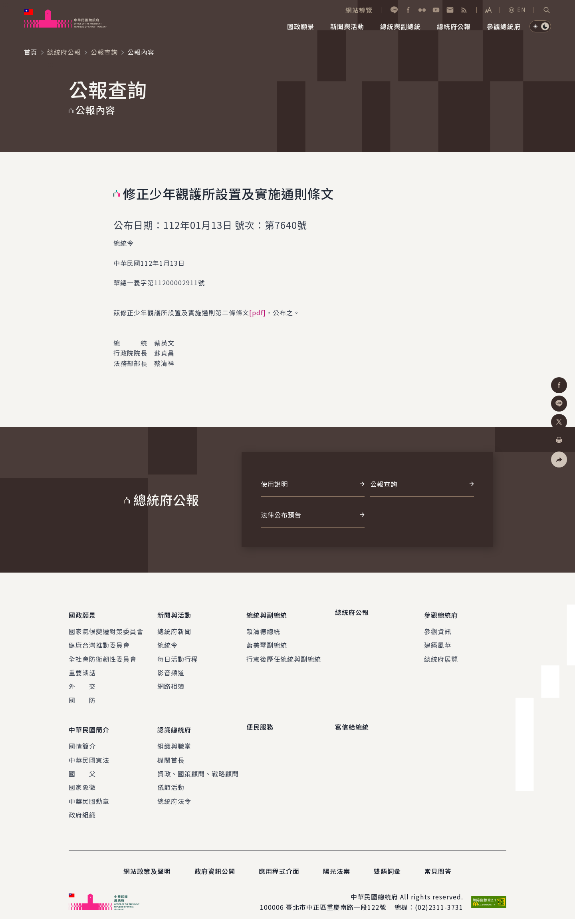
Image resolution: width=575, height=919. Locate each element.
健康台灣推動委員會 (99, 640)
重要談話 (82, 667)
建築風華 (437, 640)
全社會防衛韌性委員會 (103, 654)
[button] (546, 10)
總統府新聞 (174, 626)
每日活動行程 (177, 654)
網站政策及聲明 (147, 861)
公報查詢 (104, 52)
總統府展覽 (441, 654)
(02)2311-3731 (439, 898)
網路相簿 (170, 681)
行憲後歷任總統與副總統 (283, 654)
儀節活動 (170, 778)
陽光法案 (336, 861)
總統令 (167, 640)
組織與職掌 (174, 737)
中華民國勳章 (89, 791)
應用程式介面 (279, 861)
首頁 (31, 52)
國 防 (82, 695)
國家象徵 (82, 778)
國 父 (82, 764)
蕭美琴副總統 (266, 640)
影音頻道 (170, 667)
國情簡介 (82, 737)
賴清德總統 (263, 626)
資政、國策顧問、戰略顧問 (198, 764)
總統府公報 (64, 52)
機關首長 (170, 750)
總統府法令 (174, 791)
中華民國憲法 (89, 750)
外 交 (82, 681)
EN (516, 10)
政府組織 (82, 805)
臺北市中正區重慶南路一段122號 (336, 898)
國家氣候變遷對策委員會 (106, 626)
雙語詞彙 (387, 861)
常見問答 (438, 861)
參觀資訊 (437, 626)
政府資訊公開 (214, 861)
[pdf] (257, 312)
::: (5, 4)
